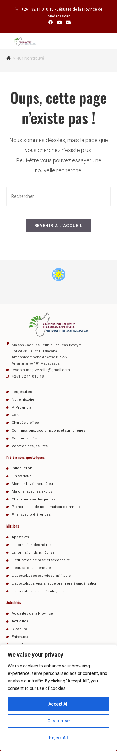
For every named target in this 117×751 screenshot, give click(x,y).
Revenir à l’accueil (58, 225)
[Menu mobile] (109, 40)
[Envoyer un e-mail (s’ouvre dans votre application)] (67, 22)
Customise (58, 720)
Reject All (58, 737)
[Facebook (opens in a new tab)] (50, 22)
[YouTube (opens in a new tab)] (59, 22)
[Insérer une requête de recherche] (58, 196)
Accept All (58, 703)
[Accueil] (8, 58)
